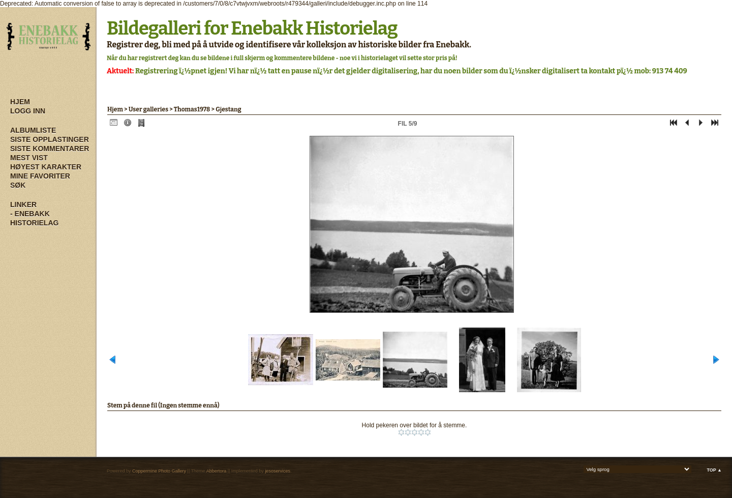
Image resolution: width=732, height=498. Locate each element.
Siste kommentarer (49, 148)
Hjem (20, 102)
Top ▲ (714, 470)
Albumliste (33, 130)
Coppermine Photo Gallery (159, 471)
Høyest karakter (45, 167)
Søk (17, 185)
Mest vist (29, 158)
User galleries (148, 109)
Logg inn (27, 111)
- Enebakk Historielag (34, 218)
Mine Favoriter (40, 176)
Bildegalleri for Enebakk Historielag (252, 28)
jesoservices (277, 471)
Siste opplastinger (49, 139)
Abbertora (216, 471)
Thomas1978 (192, 109)
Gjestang (228, 109)
